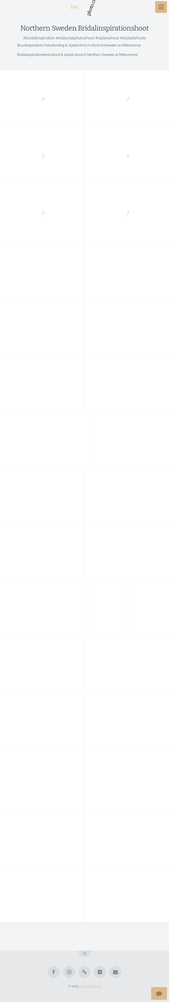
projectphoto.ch (90, 986)
